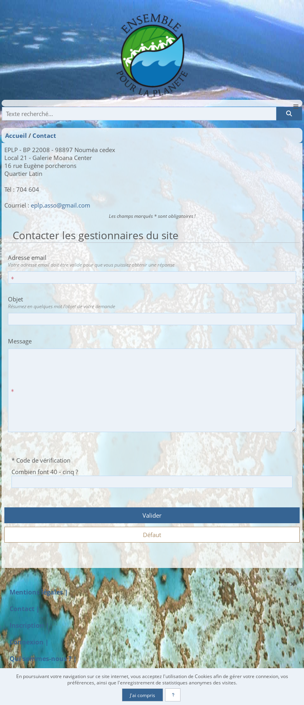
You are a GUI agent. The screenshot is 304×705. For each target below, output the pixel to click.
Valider (152, 515)
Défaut (152, 535)
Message (20, 341)
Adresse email (150, 260)
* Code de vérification (40, 460)
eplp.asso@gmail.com (60, 205)
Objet (150, 302)
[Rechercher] (289, 114)
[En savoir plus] (172, 694)
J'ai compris (142, 695)
